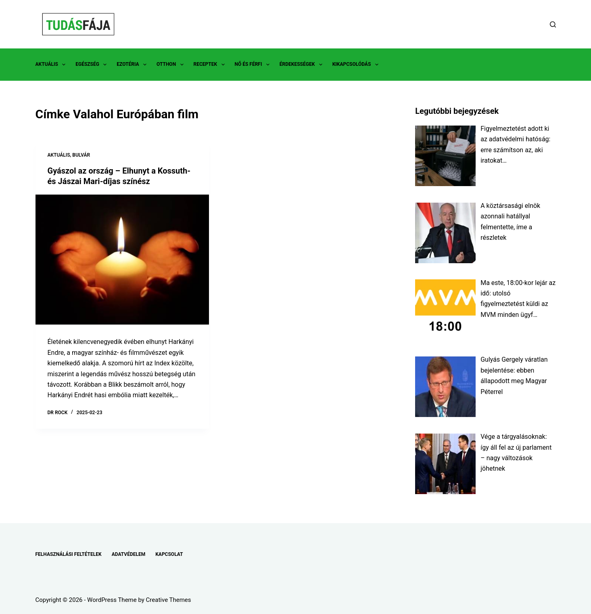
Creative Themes (168, 600)
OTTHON (171, 64)
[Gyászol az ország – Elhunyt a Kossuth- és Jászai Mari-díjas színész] (122, 260)
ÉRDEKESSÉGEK (303, 64)
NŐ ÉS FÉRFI (254, 64)
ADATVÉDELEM (129, 554)
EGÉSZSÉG (92, 64)
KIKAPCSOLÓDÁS (357, 64)
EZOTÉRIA (133, 64)
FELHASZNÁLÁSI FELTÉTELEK (69, 554)
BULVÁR (81, 155)
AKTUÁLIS (52, 64)
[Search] (553, 24)
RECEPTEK (211, 64)
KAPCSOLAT (169, 554)
